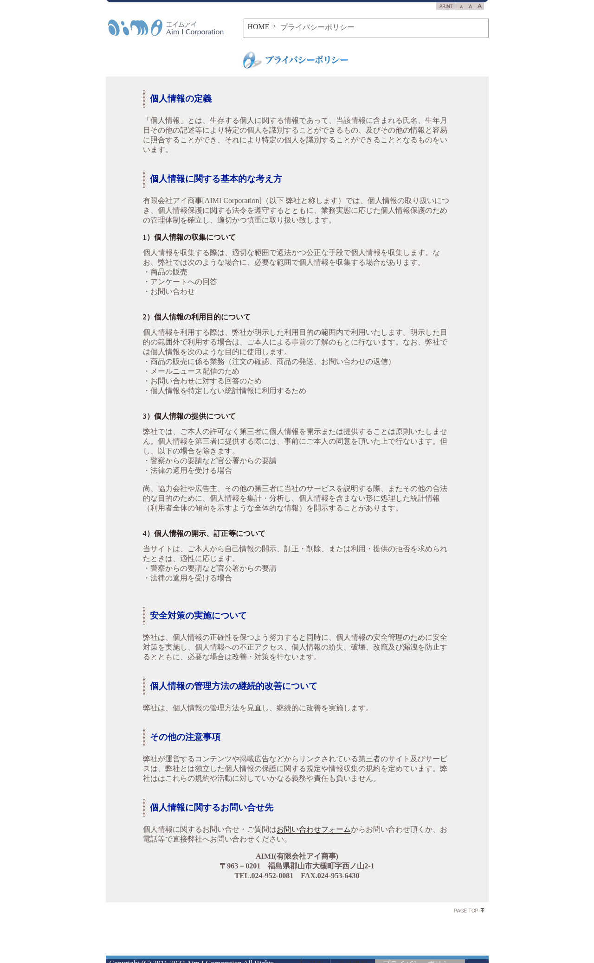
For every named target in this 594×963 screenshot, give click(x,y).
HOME (259, 27)
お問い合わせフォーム (314, 829)
